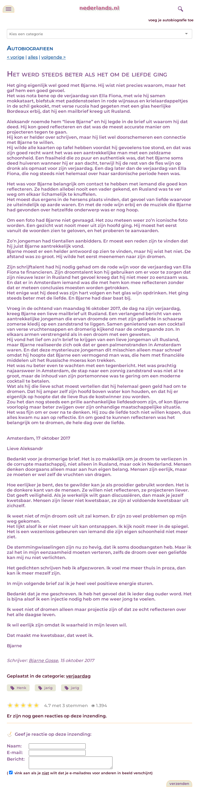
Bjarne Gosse (43, 660)
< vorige (15, 57)
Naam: (14, 746)
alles (33, 57)
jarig (45, 688)
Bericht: (16, 759)
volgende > (53, 57)
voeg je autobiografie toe (171, 20)
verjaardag (78, 676)
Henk (18, 688)
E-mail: (15, 752)
